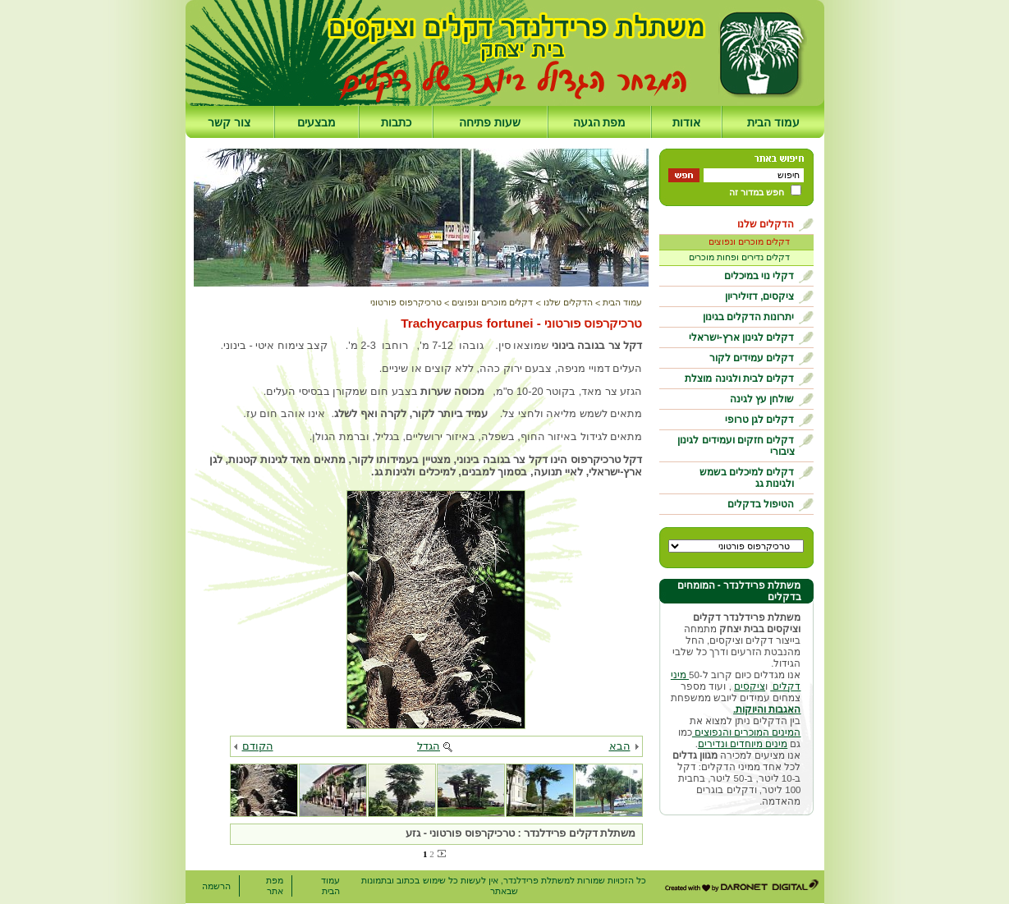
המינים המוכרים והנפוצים (746, 732)
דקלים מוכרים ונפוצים (749, 241)
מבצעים (316, 122)
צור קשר (229, 122)
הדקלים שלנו (765, 224)
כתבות (396, 122)
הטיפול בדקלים (760, 504)
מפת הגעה (599, 122)
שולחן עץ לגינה (762, 399)
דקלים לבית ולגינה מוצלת (739, 378)
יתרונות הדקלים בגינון (749, 317)
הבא (620, 746)
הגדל (428, 746)
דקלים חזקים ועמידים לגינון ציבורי (735, 445)
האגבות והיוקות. (766, 709)
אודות (686, 122)
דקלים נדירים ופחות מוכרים (739, 257)
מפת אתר (274, 885)
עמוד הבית (773, 122)
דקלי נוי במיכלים (759, 276)
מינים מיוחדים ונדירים (742, 744)
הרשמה (216, 886)
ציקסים (749, 686)
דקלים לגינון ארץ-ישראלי (742, 337)
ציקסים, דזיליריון (760, 296)
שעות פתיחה (490, 122)
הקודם (257, 746)
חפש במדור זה (756, 192)
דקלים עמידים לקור (752, 358)
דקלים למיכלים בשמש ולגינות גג (747, 477)
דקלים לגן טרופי (760, 419)
